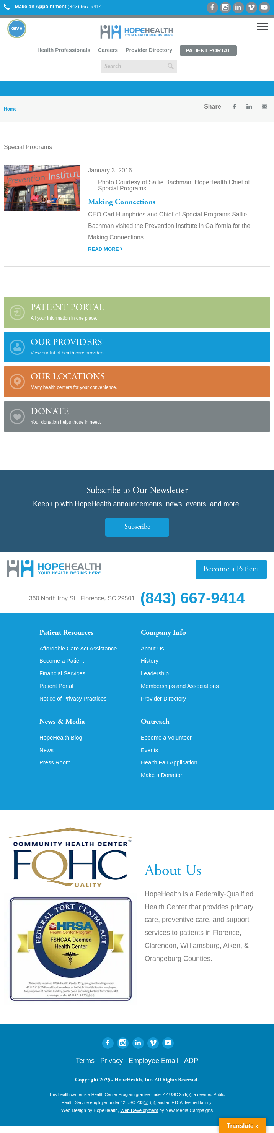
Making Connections (124, 202)
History (150, 663)
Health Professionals (63, 50)
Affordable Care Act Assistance (81, 650)
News (47, 756)
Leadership (156, 676)
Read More (106, 249)
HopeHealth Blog (62, 743)
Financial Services (64, 676)
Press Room (56, 769)
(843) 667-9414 (53, 6)
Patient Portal (208, 50)
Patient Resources (69, 633)
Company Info (166, 633)
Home (10, 109)
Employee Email (153, 1067)
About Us (153, 650)
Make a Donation (164, 782)
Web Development (139, 1117)
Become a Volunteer (168, 743)
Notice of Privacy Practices (75, 702)
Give (17, 28)
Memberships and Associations (183, 689)
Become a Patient (233, 569)
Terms (85, 1067)
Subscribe (137, 527)
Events (150, 756)
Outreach (157, 726)
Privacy (111, 1067)
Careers (108, 50)
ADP (191, 1067)
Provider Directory (149, 50)
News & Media (64, 726)
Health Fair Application (171, 769)
